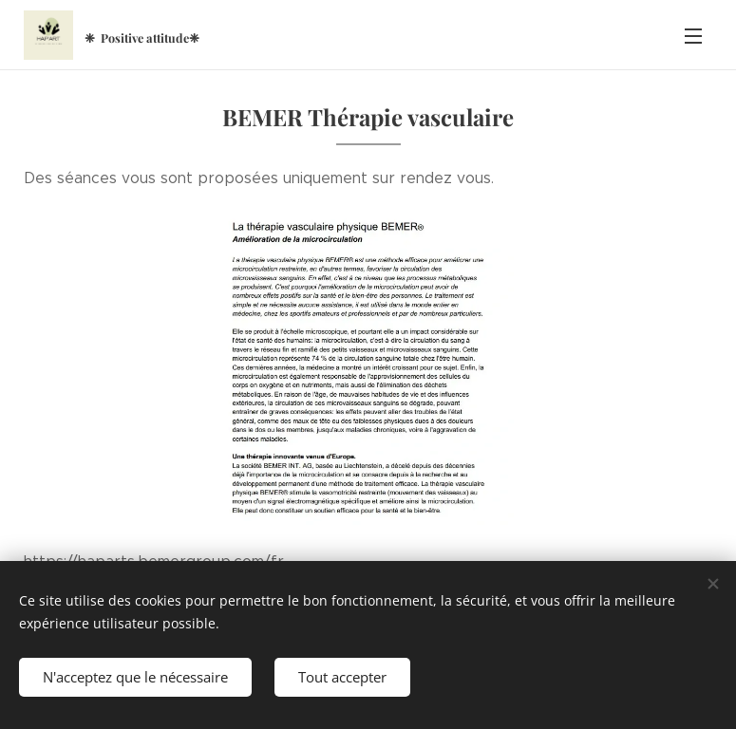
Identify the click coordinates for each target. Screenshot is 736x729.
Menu (693, 36)
